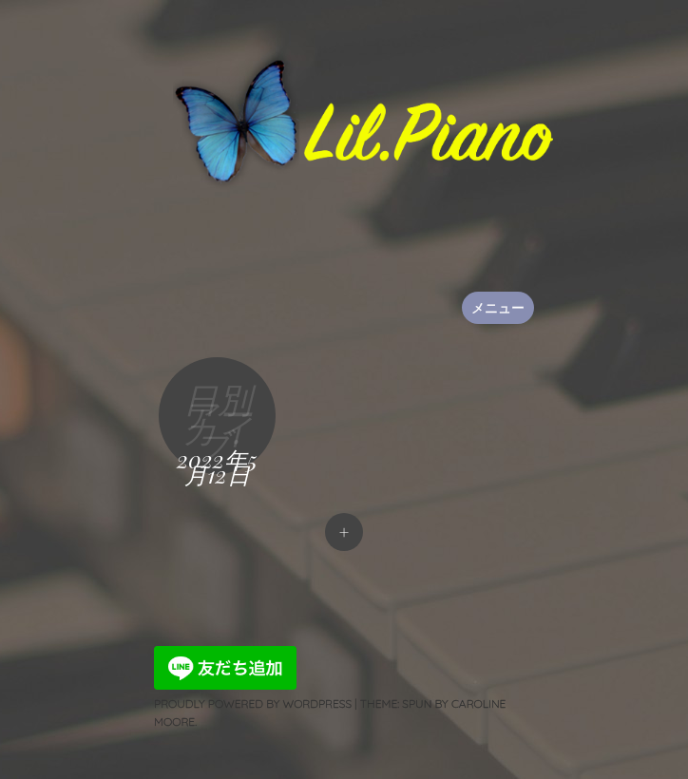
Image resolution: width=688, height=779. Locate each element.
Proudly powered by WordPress (253, 703)
